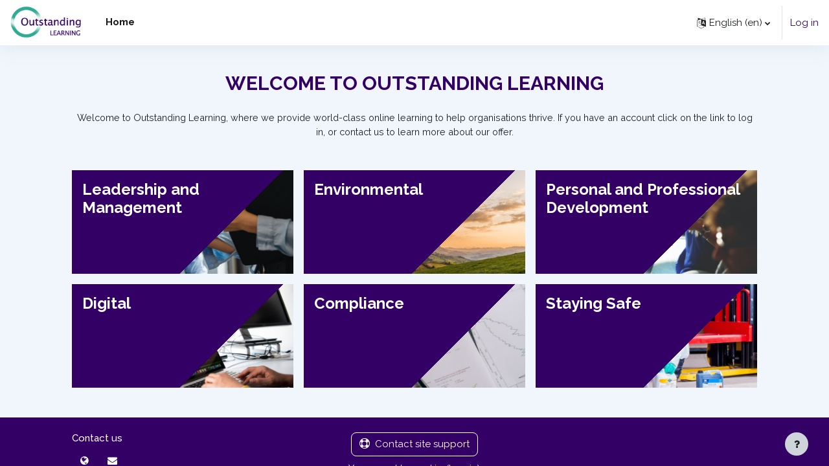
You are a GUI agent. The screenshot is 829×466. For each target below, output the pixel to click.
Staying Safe (593, 303)
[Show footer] (796, 444)
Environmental (368, 190)
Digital (106, 303)
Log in (804, 22)
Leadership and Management (140, 199)
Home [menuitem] (120, 22)
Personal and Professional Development (643, 199)
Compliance (359, 303)
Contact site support (414, 446)
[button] (733, 22)
